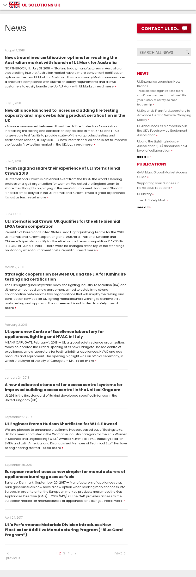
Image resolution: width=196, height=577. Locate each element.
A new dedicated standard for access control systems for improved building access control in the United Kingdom (63, 387)
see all (142, 156)
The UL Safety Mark (151, 200)
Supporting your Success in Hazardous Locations (158, 185)
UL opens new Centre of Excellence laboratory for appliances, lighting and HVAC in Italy (54, 334)
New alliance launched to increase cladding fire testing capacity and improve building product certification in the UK (65, 115)
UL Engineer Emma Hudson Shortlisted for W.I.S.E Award (61, 424)
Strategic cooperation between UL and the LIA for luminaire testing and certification (65, 276)
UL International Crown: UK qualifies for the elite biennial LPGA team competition (62, 224)
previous (13, 555)
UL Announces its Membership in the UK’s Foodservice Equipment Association (162, 130)
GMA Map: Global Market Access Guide (162, 174)
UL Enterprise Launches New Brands (161, 92)
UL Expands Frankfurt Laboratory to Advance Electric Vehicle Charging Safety (164, 115)
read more (104, 86)
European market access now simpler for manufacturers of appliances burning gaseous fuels (65, 474)
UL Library (144, 194)
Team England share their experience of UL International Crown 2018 (62, 171)
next (120, 553)
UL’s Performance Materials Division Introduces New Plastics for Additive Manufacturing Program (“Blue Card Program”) (64, 530)
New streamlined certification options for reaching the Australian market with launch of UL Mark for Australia (61, 60)
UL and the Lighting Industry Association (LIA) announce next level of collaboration (162, 146)
